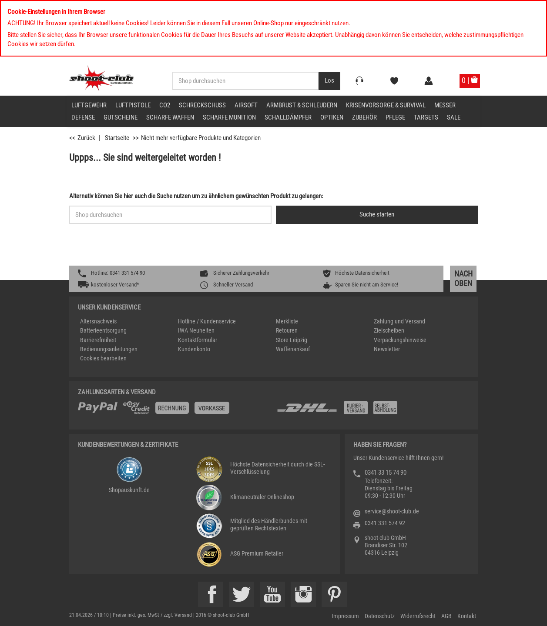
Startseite (117, 138)
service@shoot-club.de (392, 511)
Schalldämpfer (288, 117)
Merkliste (287, 321)
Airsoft (246, 105)
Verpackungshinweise (400, 339)
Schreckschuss (202, 105)
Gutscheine (121, 117)
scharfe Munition (229, 117)
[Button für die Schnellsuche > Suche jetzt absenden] (377, 215)
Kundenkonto (194, 349)
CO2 (164, 105)
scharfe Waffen (170, 117)
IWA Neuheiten (196, 330)
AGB (446, 616)
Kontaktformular (197, 339)
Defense (83, 117)
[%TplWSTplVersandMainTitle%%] (175, 410)
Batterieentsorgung (103, 330)
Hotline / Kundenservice (207, 321)
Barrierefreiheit (98, 339)
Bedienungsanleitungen (109, 349)
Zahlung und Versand (399, 321)
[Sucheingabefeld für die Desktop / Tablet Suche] (245, 81)
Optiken (331, 117)
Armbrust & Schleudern (301, 105)
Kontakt (466, 616)
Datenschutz (380, 616)
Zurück (86, 138)
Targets (426, 117)
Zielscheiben (389, 330)
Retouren (287, 330)
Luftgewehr (89, 105)
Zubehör (364, 117)
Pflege (395, 117)
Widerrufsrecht (418, 616)
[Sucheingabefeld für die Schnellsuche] (170, 215)
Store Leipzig (291, 339)
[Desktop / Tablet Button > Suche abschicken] (329, 81)
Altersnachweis (98, 321)
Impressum (345, 616)
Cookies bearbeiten (103, 358)
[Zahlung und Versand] (373, 411)
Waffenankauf (293, 349)
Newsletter (387, 349)
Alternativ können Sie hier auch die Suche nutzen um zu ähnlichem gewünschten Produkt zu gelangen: (196, 196)
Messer (445, 105)
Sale (453, 117)
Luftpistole (133, 105)
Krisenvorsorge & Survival (386, 105)
